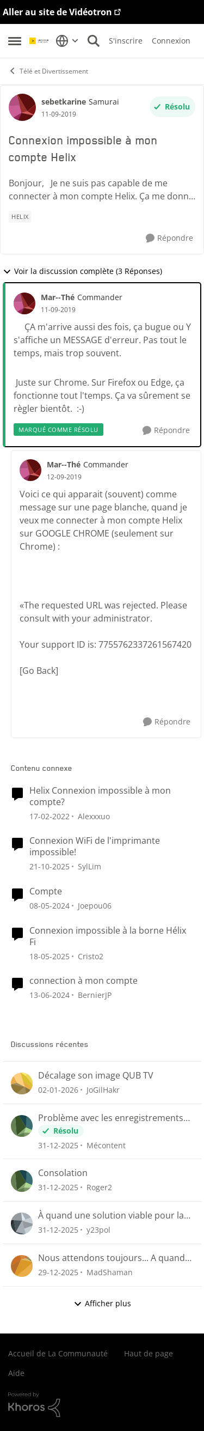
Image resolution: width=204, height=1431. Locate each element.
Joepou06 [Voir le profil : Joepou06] (95, 905)
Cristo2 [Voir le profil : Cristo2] (90, 956)
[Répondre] (169, 238)
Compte (45, 891)
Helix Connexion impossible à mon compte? (100, 796)
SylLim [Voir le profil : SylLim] (89, 866)
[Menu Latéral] (15, 41)
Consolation (63, 1173)
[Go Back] (39, 671)
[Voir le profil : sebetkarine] (22, 107)
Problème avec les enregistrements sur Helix (110, 1118)
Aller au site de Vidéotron (57, 12)
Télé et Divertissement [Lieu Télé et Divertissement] (48, 71)
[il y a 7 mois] (58, 1089)
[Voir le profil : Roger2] (22, 1181)
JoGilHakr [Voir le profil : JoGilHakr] (103, 1090)
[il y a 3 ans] (49, 905)
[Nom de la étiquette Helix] (20, 217)
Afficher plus (102, 1303)
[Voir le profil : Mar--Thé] (24, 303)
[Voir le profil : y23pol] (22, 1223)
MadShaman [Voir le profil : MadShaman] (109, 1272)
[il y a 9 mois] (49, 866)
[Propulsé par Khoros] (102, 1404)
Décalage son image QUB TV (95, 1075)
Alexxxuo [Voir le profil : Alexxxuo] (94, 816)
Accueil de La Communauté (58, 1353)
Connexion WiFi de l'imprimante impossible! (94, 846)
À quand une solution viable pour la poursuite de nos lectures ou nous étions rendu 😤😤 (111, 1215)
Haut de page (148, 1353)
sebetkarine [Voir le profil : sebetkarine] (63, 101)
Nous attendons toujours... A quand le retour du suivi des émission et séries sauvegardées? (111, 1258)
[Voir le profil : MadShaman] (22, 1266)
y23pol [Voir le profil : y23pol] (98, 1230)
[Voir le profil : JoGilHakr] (22, 1083)
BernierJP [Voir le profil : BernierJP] (95, 995)
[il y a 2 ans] (49, 955)
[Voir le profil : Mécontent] (22, 1126)
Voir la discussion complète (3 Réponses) (82, 271)
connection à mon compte (83, 981)
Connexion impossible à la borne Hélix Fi (107, 936)
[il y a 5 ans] (49, 815)
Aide (16, 1373)
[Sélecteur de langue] (67, 41)
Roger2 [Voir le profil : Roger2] (99, 1187)
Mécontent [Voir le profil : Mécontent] (106, 1145)
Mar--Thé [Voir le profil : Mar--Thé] (58, 297)
